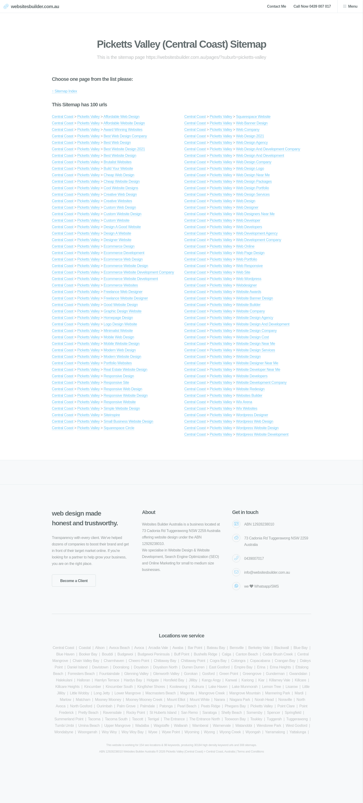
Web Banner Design (252, 123)
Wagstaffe (161, 725)
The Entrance (174, 719)
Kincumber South (119, 687)
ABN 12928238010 (259, 524)
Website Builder (248, 305)
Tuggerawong (297, 719)
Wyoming (192, 732)
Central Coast (62, 117)
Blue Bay (301, 648)
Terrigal (153, 719)
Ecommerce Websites (121, 285)
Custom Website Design (122, 214)
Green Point (228, 674)
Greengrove (252, 674)
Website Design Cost (252, 337)
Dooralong (121, 667)
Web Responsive (249, 266)
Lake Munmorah (244, 687)
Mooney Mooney (108, 700)
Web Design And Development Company (268, 149)
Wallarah (181, 725)
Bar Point (195, 648)
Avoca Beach (119, 648)
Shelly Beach (231, 713)
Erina (261, 667)
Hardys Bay (133, 680)
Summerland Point (68, 719)
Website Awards (248, 292)
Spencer (273, 713)
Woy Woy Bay (133, 732)
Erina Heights (280, 667)
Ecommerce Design (119, 246)
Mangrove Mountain (245, 693)
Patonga (166, 706)
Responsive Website (120, 402)
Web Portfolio (246, 259)
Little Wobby (79, 693)
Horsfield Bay (173, 680)
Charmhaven (114, 661)
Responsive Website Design (126, 395)
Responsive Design (119, 376)
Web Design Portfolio (252, 188)
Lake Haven (217, 687)
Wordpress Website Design (257, 428)
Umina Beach (89, 725)
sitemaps (250, 745)
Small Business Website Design (128, 421)
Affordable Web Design (121, 117)
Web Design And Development (260, 155)
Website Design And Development (263, 324)
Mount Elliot (176, 700)
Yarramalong (275, 732)
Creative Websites (118, 201)
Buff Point (181, 654)
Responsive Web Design (123, 389)
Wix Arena (244, 402)
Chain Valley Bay (86, 661)
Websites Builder (249, 395)
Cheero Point (139, 661)
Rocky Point (135, 713)
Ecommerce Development (124, 253)
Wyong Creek (230, 732)
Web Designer (247, 207)
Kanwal (231, 680)
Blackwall (281, 648)
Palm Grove (126, 706)
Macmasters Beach (160, 693)
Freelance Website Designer (126, 298)
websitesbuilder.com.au (35, 6)
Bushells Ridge (205, 654)
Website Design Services (255, 350)
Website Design (248, 357)
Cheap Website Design (122, 181)
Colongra (238, 661)
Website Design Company (256, 331)
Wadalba (142, 725)
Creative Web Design (120, 194)
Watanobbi (243, 725)
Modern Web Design (120, 350)
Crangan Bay (285, 661)
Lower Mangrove (128, 693)
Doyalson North (165, 667)
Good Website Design (121, 305)
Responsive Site (116, 382)
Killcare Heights (67, 687)
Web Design (245, 201)
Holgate (153, 680)
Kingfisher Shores (151, 687)
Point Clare (286, 706)
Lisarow (291, 687)
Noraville (285, 700)
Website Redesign (250, 389)
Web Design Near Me (253, 175)
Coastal (85, 648)
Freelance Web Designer (123, 292)
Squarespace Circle (119, 428)
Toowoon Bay (235, 719)
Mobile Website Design (122, 344)
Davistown (100, 667)
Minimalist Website (118, 331)
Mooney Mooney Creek (144, 700)
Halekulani (64, 680)
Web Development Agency (257, 233)
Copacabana (260, 661)
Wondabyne (63, 732)
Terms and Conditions (250, 751)
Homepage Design (118, 318)
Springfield (293, 713)
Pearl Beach (186, 706)
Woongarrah (87, 732)
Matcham (83, 700)
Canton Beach (247, 654)
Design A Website (117, 233)
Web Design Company (254, 162)
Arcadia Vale (158, 648)
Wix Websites (246, 408)
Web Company (248, 130)
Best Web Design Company (125, 136)
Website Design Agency (254, 318)
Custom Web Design (120, 207)
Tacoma (94, 719)
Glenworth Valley (166, 674)
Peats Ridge (210, 706)
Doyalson (141, 667)
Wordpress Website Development (262, 434)
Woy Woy (109, 732)
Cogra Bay (218, 661)
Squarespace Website (253, 117)
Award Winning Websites (122, 130)
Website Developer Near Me (258, 370)
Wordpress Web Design (254, 421)
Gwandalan (298, 674)
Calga (226, 654)
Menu (352, 6)
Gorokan (191, 674)
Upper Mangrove (117, 725)
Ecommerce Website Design (126, 266)
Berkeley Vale (258, 648)
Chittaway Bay (165, 661)
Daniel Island (77, 667)
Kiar (261, 680)
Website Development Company (261, 382)
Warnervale (222, 725)
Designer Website (117, 240)
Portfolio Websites (118, 363)
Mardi (298, 693)
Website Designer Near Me (257, 363)
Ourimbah (104, 706)
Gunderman (275, 674)
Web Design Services (253, 194)
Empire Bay (243, 667)
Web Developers (249, 227)
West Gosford (296, 725)
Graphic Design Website (122, 311)
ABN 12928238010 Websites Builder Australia (127, 751)
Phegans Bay (235, 706)
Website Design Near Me (255, 344)
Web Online (245, 246)
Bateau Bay (216, 648)
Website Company (250, 311)
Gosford (208, 674)
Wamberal (200, 725)
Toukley (256, 719)
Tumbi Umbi (64, 725)
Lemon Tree (271, 687)
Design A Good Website (122, 227)
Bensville (237, 648)
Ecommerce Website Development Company (139, 272)
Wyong (209, 732)
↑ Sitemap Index (64, 91)
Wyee (152, 732)
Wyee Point (171, 732)
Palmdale (147, 706)
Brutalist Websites (118, 162)
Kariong (247, 680)
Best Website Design (120, 155)
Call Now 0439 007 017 (312, 6)
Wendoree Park (269, 725)
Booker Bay (88, 654)
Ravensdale (112, 713)
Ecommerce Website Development (131, 279)
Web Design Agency (252, 143)
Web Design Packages (254, 181)
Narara (219, 700)
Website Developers (252, 376)
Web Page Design (250, 253)
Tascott (137, 719)
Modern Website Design (122, 357)
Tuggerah (274, 719)
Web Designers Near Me (255, 214)
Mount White (200, 700)
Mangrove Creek (212, 693)
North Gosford (81, 706)
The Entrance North (204, 719)
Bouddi (107, 654)
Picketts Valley (88, 117)
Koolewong (178, 687)
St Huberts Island (163, 713)
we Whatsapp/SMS (261, 586)
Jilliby (193, 680)
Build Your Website (118, 168)
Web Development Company (258, 240)
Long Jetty (102, 693)
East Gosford (219, 667)
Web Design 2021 (250, 136)
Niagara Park (240, 700)
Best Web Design (117, 143)
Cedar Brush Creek (278, 654)
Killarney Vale (279, 680)
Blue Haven (65, 654)
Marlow (65, 700)
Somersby (255, 713)
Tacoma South (116, 719)
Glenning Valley (136, 674)
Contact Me (276, 6)
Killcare (300, 680)
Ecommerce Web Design (123, 259)
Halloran (83, 680)
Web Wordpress (248, 279)
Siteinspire (112, 415)
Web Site (243, 272)
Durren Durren (193, 667)
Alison (100, 648)
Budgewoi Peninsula (153, 654)
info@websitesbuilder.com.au (267, 572)
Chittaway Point (193, 661)
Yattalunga (297, 732)
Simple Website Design (122, 408)
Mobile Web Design (119, 337)
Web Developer (248, 220)
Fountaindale (109, 674)
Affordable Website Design (124, 123)
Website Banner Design (254, 298)
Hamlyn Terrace (107, 680)
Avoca (139, 648)
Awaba (177, 648)
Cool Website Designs (121, 188)
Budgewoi (125, 654)
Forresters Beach (81, 674)
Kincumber (92, 687)
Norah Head (264, 700)
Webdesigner (246, 285)
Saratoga (209, 713)
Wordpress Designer (252, 415)
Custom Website (116, 220)
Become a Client (74, 581)
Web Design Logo (250, 168)
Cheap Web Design (119, 175)
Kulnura (198, 687)
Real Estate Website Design (125, 370)
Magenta (187, 693)
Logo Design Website (120, 324)
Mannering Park (277, 693)
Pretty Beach (88, 713)
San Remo (189, 713)
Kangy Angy (211, 680)
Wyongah (252, 732)
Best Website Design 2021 (124, 149)
